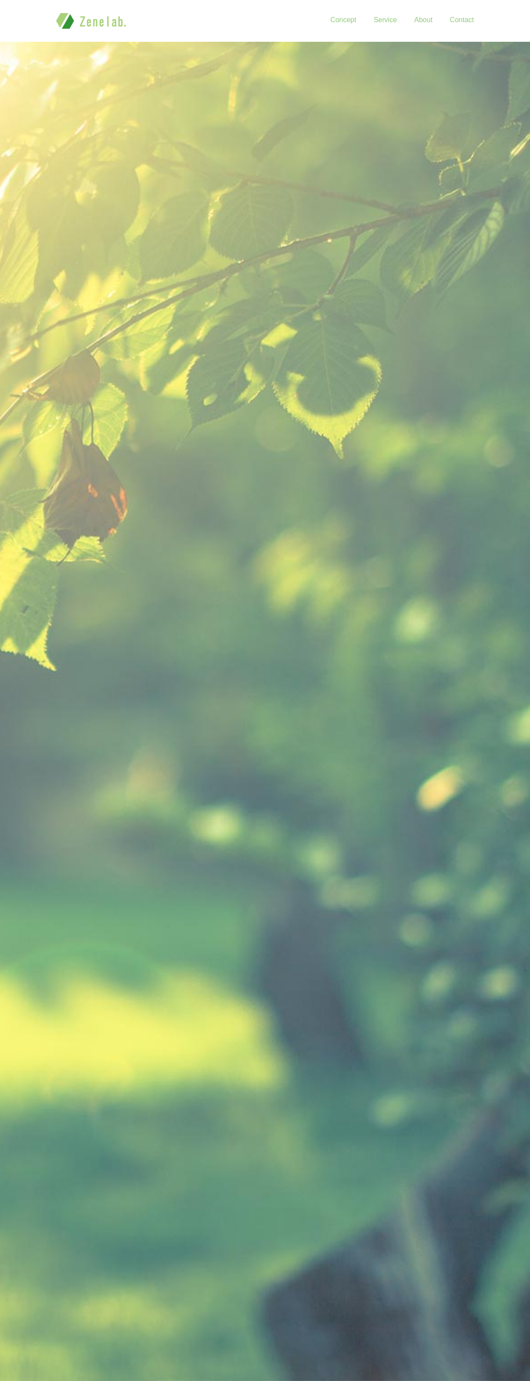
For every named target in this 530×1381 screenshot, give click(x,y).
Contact (462, 20)
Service (385, 20)
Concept (343, 20)
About (423, 20)
